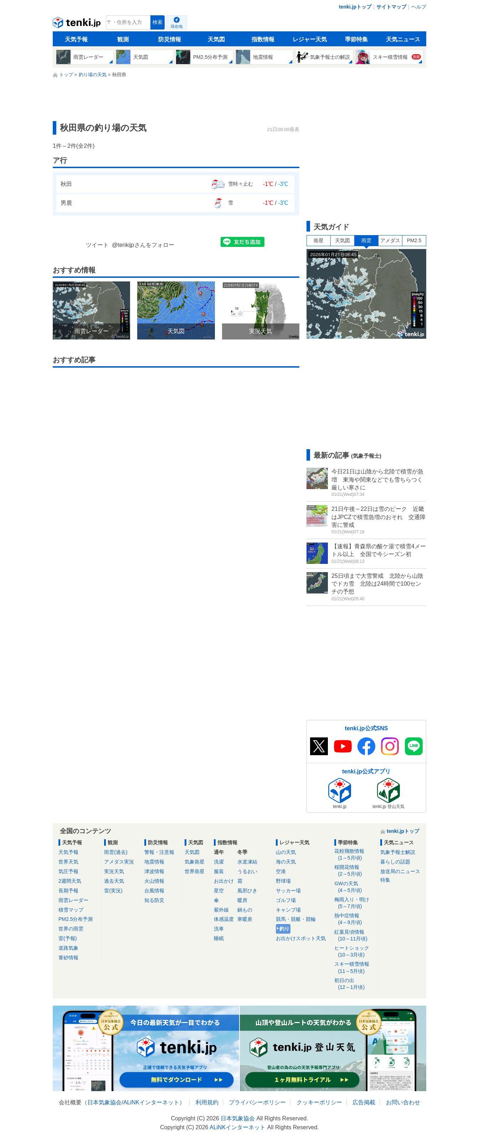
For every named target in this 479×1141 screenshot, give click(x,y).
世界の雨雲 (70, 929)
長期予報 (68, 890)
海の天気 (286, 862)
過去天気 (114, 881)
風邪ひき (247, 890)
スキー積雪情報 (354, 967)
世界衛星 (195, 871)
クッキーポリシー (319, 1102)
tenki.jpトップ (355, 7)
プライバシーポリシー (257, 1102)
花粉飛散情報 (354, 854)
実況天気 (114, 871)
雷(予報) (67, 938)
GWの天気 (354, 887)
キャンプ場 (288, 910)
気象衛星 (195, 862)
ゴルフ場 (286, 900)
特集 (385, 880)
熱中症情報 (354, 919)
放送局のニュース (400, 871)
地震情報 (154, 862)
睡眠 (219, 938)
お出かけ (224, 881)
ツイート (97, 245)
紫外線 (221, 910)
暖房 (242, 900)
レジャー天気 (310, 39)
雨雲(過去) (115, 852)
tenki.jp (77, 24)
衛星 (319, 240)
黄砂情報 (68, 957)
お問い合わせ (403, 1102)
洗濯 (219, 862)
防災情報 (169, 39)
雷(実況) (113, 890)
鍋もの (244, 910)
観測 (123, 39)
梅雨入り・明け (354, 903)
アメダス (390, 240)
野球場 (283, 881)
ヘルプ (418, 7)
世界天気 (68, 862)
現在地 (176, 26)
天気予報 (76, 39)
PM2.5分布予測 (75, 919)
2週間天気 (69, 881)
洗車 (219, 929)
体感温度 (224, 919)
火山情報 (154, 881)
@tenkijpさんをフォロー (143, 245)
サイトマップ (391, 7)
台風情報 (154, 890)
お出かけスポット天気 (301, 938)
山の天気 (286, 852)
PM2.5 (414, 240)
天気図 (216, 39)
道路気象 (68, 948)
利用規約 (207, 1102)
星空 (219, 890)
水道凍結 (247, 862)
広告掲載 (363, 1102)
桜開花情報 (354, 870)
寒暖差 (244, 919)
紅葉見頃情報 (354, 935)
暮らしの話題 (395, 862)
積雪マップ (70, 910)
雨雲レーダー (73, 900)
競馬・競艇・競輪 (296, 919)
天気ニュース (403, 39)
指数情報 (263, 39)
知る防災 (154, 900)
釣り (284, 929)
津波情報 (154, 871)
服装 (219, 871)
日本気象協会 (104, 1102)
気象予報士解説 (397, 852)
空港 (281, 871)
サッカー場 (288, 890)
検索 (158, 22)
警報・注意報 (159, 852)
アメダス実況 (119, 862)
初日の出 (354, 984)
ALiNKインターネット (151, 1102)
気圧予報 (68, 871)
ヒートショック (354, 951)
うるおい (247, 871)
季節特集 (356, 39)
